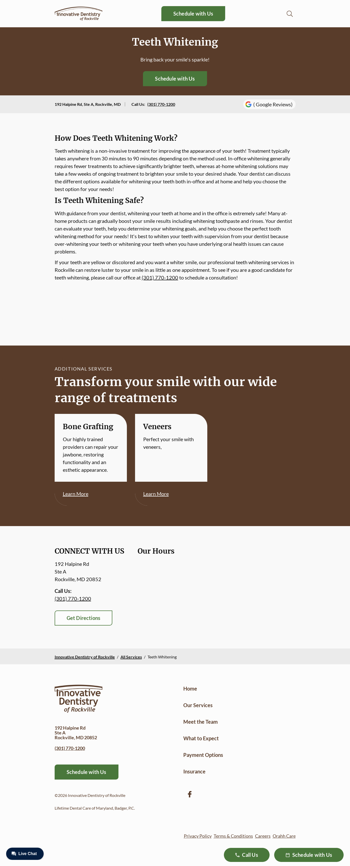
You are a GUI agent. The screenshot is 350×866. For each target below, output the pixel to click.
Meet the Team (200, 722)
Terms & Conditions (233, 836)
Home (190, 688)
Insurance (194, 771)
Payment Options (203, 755)
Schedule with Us (193, 13)
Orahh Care (284, 836)
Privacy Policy (198, 836)
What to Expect (201, 738)
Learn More (75, 494)
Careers (263, 836)
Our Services (198, 705)
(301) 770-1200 (161, 104)
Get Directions (84, 618)
